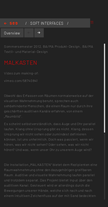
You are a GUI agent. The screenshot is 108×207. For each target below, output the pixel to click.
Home (11, 24)
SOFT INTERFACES (47, 23)
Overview (12, 33)
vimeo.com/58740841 (21, 80)
